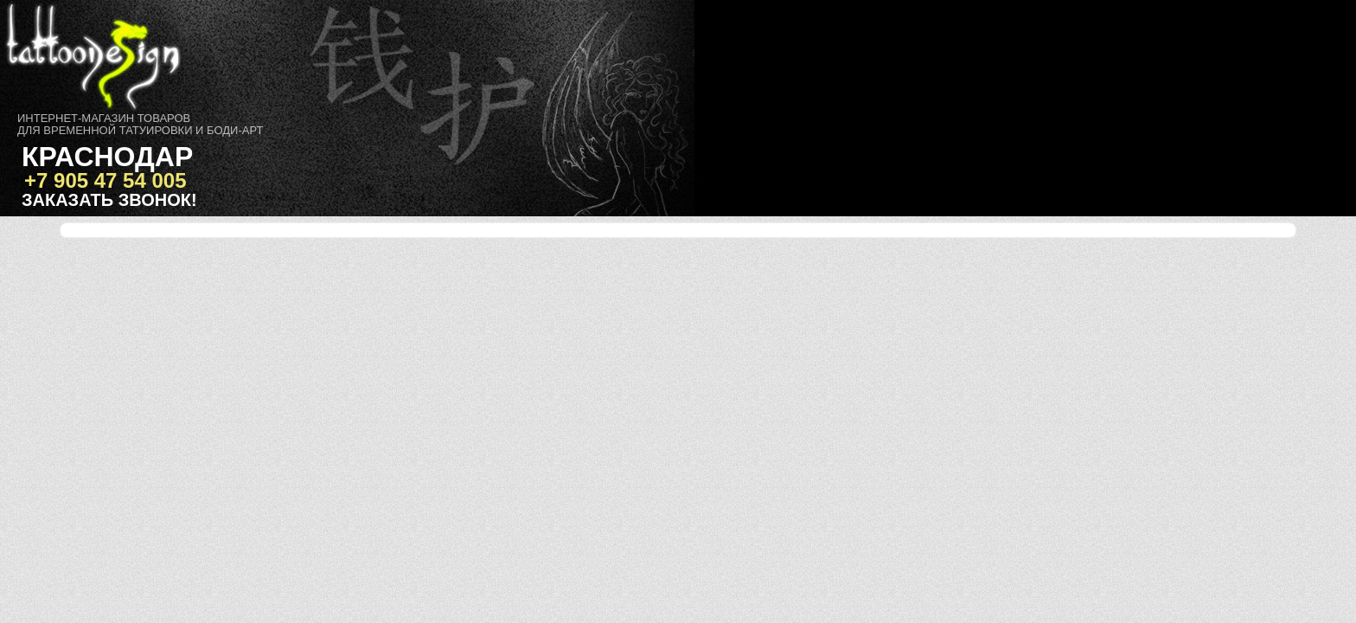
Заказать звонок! (109, 199)
